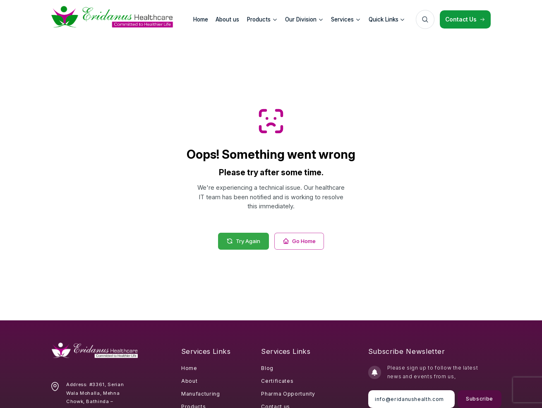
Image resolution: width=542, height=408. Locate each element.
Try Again (243, 241)
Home (189, 368)
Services (345, 19)
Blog (267, 368)
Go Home (299, 241)
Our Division (304, 19)
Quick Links (387, 19)
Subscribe (478, 399)
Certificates (277, 381)
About (189, 381)
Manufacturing (200, 394)
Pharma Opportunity (288, 394)
